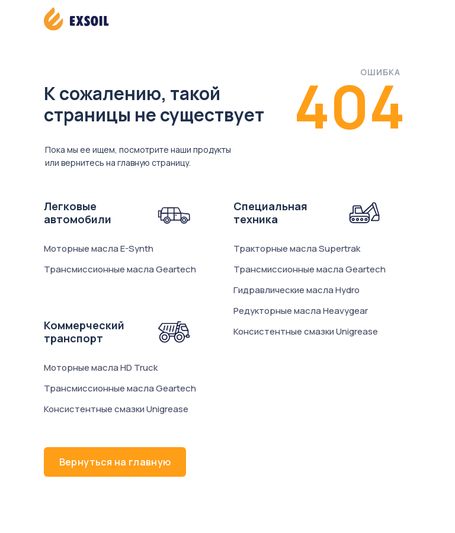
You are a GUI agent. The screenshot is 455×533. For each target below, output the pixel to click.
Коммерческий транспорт (84, 331)
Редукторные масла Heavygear (300, 310)
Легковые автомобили (77, 212)
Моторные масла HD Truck (101, 367)
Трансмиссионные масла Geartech (120, 269)
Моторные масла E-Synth (98, 248)
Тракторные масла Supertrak (296, 248)
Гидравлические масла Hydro (296, 290)
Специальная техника (270, 212)
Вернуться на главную (115, 461)
